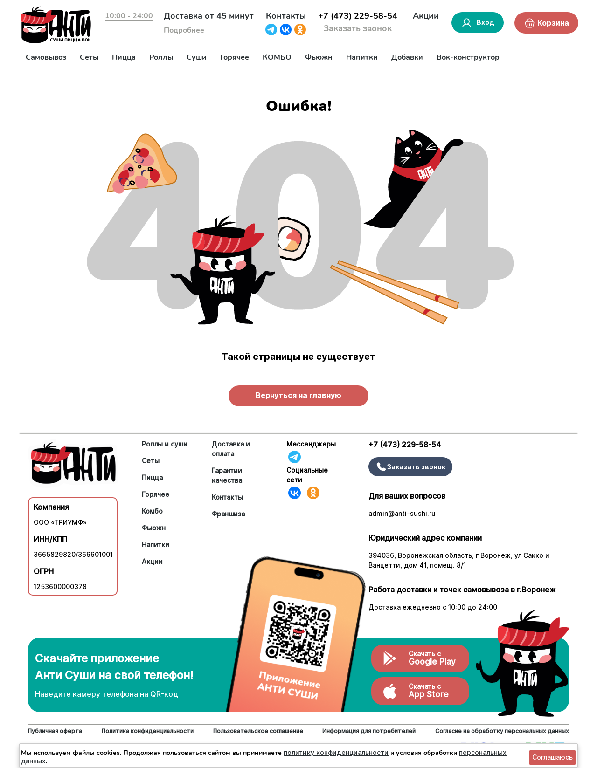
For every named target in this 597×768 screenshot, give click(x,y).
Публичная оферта (55, 730)
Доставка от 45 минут (209, 15)
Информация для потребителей (369, 730)
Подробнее (184, 30)
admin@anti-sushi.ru (402, 513)
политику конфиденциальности (336, 752)
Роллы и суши (164, 444)
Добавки (407, 57)
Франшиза (228, 514)
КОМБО (277, 57)
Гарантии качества (227, 475)
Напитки (362, 57)
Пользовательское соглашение (258, 730)
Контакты (286, 15)
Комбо (152, 511)
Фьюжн (319, 57)
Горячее (234, 57)
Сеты (89, 57)
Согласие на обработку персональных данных (502, 730)
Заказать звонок (358, 28)
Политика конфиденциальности (148, 730)
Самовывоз (46, 57)
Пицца (124, 57)
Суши (197, 57)
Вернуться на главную (298, 395)
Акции (426, 15)
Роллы (161, 57)
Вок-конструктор (468, 57)
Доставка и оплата (231, 449)
